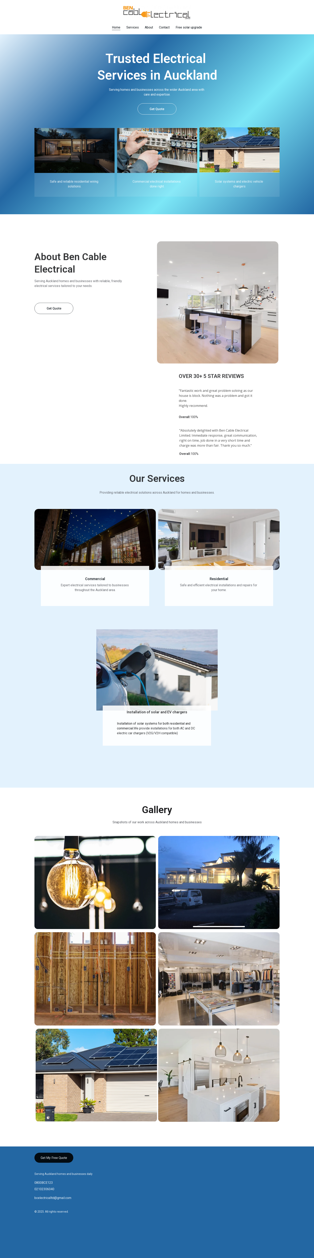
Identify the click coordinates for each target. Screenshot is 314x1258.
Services (132, 27)
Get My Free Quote (54, 1159)
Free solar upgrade (189, 27)
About (149, 27)
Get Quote (157, 109)
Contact (164, 27)
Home (116, 27)
